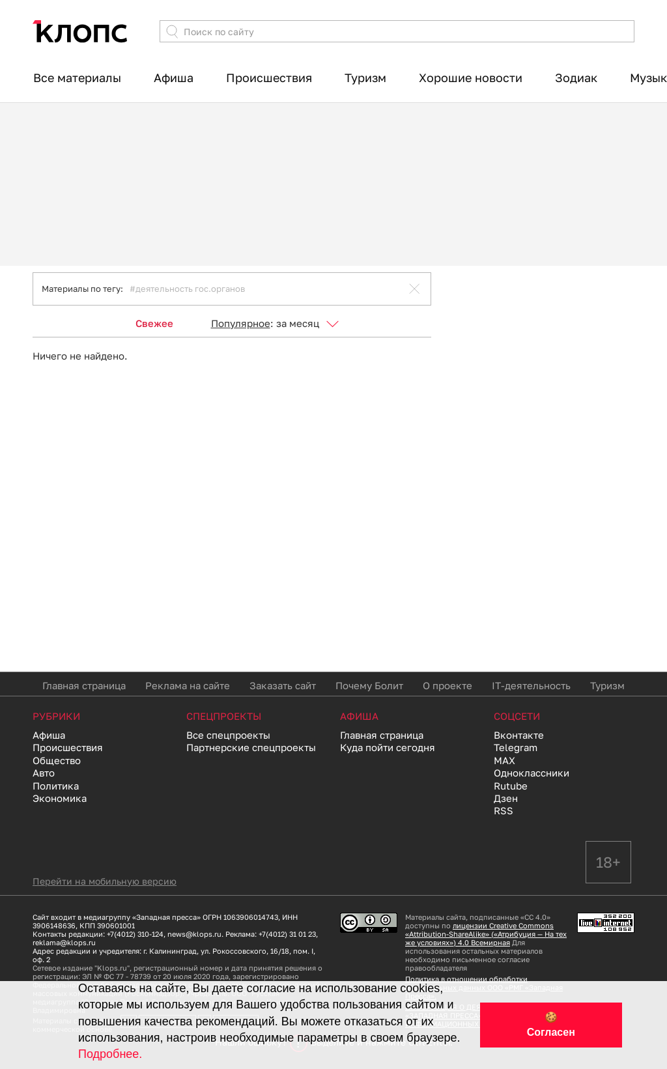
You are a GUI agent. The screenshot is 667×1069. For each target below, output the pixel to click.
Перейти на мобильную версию (105, 881)
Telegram (515, 747)
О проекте (447, 685)
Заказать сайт (282, 685)
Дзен (506, 798)
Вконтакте (519, 735)
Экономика (60, 798)
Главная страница (84, 685)
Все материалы (77, 77)
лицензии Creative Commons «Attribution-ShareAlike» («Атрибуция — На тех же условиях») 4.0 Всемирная (486, 934)
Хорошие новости (470, 77)
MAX (504, 760)
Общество (57, 760)
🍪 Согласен (551, 1025)
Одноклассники (531, 772)
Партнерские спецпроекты (251, 747)
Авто (44, 772)
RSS (503, 810)
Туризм (365, 77)
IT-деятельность (531, 685)
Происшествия (269, 77)
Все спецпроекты (228, 735)
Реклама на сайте (187, 685)
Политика (56, 785)
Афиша (173, 77)
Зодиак (576, 77)
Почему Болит (369, 685)
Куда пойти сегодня (387, 747)
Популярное (240, 323)
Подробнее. (110, 1054)
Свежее (154, 323)
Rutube (511, 785)
